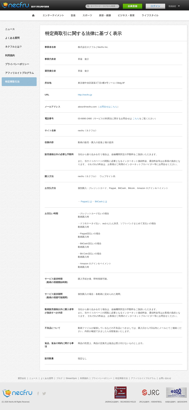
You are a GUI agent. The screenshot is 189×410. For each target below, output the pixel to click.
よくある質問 (12, 38)
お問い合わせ (165, 378)
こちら (136, 118)
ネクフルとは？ (13, 46)
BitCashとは (101, 201)
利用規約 (10, 55)
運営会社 (22, 378)
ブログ (59, 378)
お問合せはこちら (108, 106)
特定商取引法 (121, 378)
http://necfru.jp (85, 94)
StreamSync (71, 378)
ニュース (10, 29)
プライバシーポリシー (17, 64)
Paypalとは (86, 201)
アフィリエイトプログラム (19, 72)
